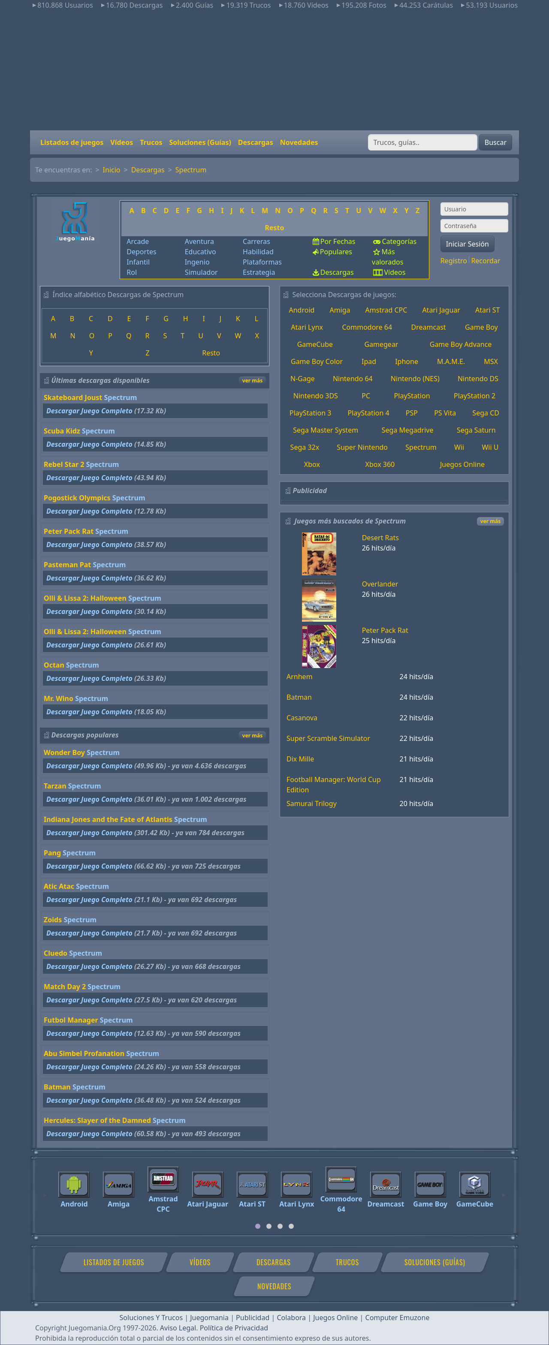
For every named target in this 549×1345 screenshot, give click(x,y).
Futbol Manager (71, 1020)
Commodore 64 (367, 327)
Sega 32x (305, 447)
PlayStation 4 (368, 413)
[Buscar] (422, 142)
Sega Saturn (476, 430)
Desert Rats (380, 537)
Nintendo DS (478, 378)
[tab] (257, 1226)
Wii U (490, 447)
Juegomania (209, 1317)
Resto (274, 227)
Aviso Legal (178, 1328)
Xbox (312, 464)
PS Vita (445, 413)
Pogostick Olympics (77, 497)
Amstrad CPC (386, 310)
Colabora (291, 1317)
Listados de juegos (71, 142)
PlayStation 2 (474, 395)
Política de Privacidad (234, 1328)
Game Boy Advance (461, 344)
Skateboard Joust (73, 397)
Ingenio (197, 262)
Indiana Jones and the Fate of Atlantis (108, 819)
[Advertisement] (274, 70)
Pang (52, 853)
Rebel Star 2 (64, 464)
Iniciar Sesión (467, 244)
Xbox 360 (380, 464)
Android (302, 310)
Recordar (485, 260)
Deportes (141, 251)
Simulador (201, 272)
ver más (252, 380)
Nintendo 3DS (315, 395)
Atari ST (487, 310)
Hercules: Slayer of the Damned (97, 1120)
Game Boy (481, 327)
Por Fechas (338, 241)
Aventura (199, 241)
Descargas (255, 142)
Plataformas (262, 262)
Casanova (302, 717)
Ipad (369, 361)
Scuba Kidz (62, 431)
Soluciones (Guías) (200, 142)
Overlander (380, 584)
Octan (54, 665)
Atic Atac (59, 886)
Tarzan (55, 786)
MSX (491, 361)
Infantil (138, 262)
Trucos (151, 142)
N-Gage (302, 378)
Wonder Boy (64, 752)
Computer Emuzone (397, 1317)
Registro (453, 260)
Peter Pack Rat (69, 531)
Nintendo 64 (353, 378)
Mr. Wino (58, 698)
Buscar (496, 142)
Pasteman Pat (67, 564)
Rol (132, 272)
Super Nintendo (362, 447)
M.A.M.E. (451, 361)
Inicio (112, 170)
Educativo (200, 251)
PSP (412, 413)
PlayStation (412, 395)
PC (366, 395)
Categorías (399, 241)
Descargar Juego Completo (89, 410)
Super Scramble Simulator (328, 738)
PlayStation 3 (310, 413)
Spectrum (191, 170)
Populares (336, 251)
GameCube (315, 344)
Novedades (299, 142)
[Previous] (45, 1191)
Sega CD (485, 413)
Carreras (256, 241)
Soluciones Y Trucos (151, 1317)
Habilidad (258, 251)
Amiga (339, 310)
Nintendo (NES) (415, 378)
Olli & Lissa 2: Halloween (85, 598)
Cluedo (55, 953)
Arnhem (300, 676)
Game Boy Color (317, 361)
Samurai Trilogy (312, 803)
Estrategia (259, 272)
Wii (459, 447)
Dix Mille (300, 759)
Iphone (406, 361)
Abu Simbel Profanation (84, 1053)
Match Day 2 (65, 986)
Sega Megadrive (408, 430)
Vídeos (121, 142)
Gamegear (381, 344)
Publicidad (252, 1317)
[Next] (504, 1191)
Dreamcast (428, 327)
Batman (57, 1087)
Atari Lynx (307, 327)
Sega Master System (325, 430)
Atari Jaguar (441, 310)
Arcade (138, 241)
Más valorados (387, 257)
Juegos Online (462, 464)
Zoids (53, 919)
